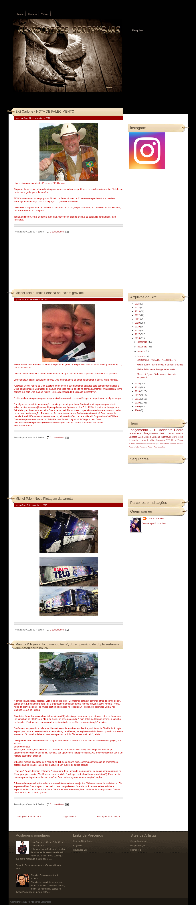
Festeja (131, 447)
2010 (137, 402)
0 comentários (57, 231)
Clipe (152, 440)
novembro (142, 346)
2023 (137, 311)
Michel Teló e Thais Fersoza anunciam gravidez (50, 293)
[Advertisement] (41, 265)
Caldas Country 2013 (153, 444)
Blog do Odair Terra (82, 841)
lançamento (135, 433)
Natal (137, 447)
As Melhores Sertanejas (39, 902)
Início (20, 14)
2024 (137, 307)
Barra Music (140, 444)
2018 (137, 330)
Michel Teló (135, 850)
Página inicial (69, 816)
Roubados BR (80, 850)
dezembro (142, 342)
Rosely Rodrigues (155, 447)
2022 (137, 315)
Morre (174, 437)
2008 (137, 410)
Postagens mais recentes (29, 816)
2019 (137, 326)
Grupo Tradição (138, 845)
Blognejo (77, 845)
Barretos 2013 (136, 437)
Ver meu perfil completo (154, 523)
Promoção (144, 447)
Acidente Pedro (171, 430)
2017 (137, 334)
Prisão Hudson (175, 433)
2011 (137, 399)
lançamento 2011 (155, 433)
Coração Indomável (161, 437)
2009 (137, 406)
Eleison (147, 437)
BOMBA (132, 444)
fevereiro (141, 356)
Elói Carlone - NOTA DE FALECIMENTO (44, 111)
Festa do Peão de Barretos (172, 444)
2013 (137, 391)
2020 (137, 323)
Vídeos (44, 14)
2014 (137, 387)
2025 (137, 304)
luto (163, 447)
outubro (141, 351)
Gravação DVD (163, 440)
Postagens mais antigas (108, 816)
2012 (137, 395)
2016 (137, 338)
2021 (137, 319)
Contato (32, 14)
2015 (137, 383)
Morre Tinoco (177, 440)
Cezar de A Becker (155, 518)
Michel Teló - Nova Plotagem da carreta (44, 498)
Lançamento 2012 (143, 430)
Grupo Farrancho (138, 841)
